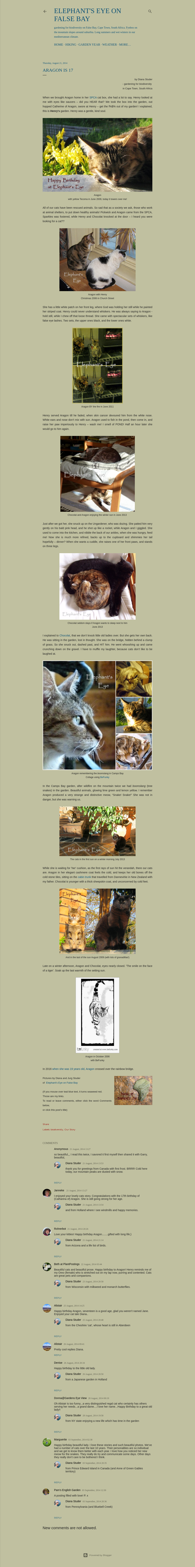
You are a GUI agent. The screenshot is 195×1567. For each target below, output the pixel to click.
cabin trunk (84, 877)
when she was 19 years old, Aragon (73, 1068)
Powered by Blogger (97, 1555)
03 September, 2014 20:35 (95, 1463)
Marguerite (60, 1439)
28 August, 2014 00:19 (98, 1398)
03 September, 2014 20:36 (95, 1501)
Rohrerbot (60, 1228)
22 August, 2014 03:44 (91, 1264)
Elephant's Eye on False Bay (62, 1082)
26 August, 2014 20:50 (93, 1374)
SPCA (93, 97)
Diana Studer (73, 1163)
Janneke (59, 1190)
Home (58, 44)
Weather (109, 44)
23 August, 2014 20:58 (93, 1281)
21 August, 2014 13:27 (80, 1149)
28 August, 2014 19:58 (93, 1415)
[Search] (150, 10)
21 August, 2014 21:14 (93, 1240)
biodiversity (57, 1129)
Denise (58, 1362)
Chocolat (64, 635)
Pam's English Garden (67, 1490)
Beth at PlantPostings (67, 1264)
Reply (58, 1182)
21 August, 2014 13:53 (93, 1163)
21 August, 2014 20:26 (77, 1229)
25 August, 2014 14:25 (74, 1305)
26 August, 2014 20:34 (74, 1363)
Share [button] (46, 1124)
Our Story (69, 1129)
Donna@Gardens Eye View (70, 1398)
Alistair (58, 1305)
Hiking (70, 44)
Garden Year (89, 44)
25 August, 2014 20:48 (93, 1320)
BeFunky (104, 777)
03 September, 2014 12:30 (94, 1490)
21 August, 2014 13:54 (93, 1204)
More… (125, 44)
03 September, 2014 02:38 (80, 1439)
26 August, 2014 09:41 (74, 1344)
